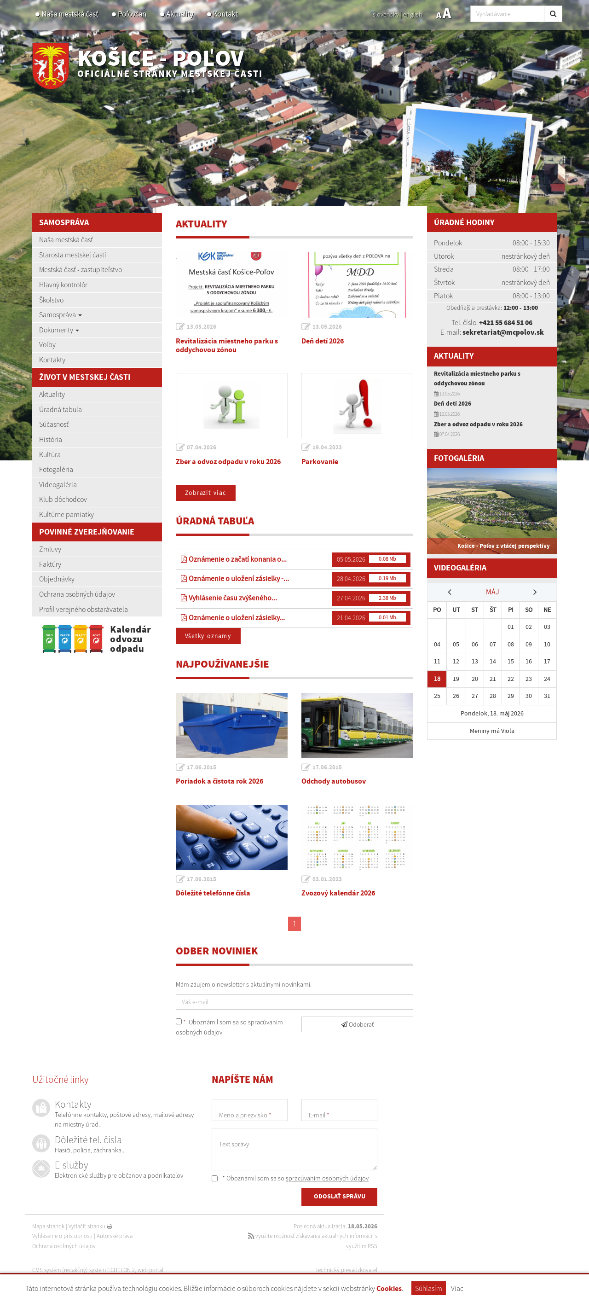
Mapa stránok (48, 1227)
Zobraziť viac (206, 493)
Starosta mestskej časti (72, 254)
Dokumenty (59, 329)
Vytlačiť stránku (90, 1227)
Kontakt (225, 14)
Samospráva (60, 314)
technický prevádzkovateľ (346, 1270)
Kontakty (52, 359)
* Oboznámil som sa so (290, 1178)
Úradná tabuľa (60, 409)
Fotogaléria (56, 469)
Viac (457, 1288)
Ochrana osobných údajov (77, 594)
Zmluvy (50, 548)
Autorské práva (115, 1236)
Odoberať (357, 1025)
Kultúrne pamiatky (66, 514)
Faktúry (50, 564)
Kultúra (50, 454)
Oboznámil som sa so (229, 1027)
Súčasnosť (54, 424)
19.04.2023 (327, 447)
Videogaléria (58, 484)
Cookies (389, 1289)
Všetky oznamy (209, 636)
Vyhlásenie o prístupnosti (62, 1236)
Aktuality (179, 14)
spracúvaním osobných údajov (327, 1178)
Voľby (47, 344)
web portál (151, 1270)
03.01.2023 (327, 880)
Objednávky (57, 578)
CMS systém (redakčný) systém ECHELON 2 (84, 1270)
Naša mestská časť (69, 14)
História (50, 439)
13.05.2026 (202, 327)
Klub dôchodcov (63, 499)
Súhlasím (428, 1288)
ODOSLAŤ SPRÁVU (339, 1197)
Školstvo (51, 299)
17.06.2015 (202, 768)
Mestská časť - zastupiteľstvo (80, 269)
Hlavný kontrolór (63, 284)
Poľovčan (132, 14)
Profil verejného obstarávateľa (83, 609)
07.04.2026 (202, 447)
